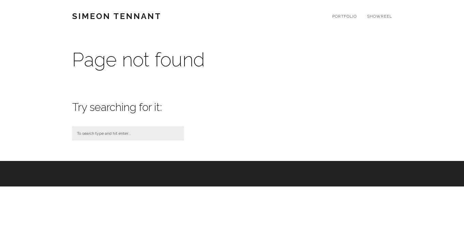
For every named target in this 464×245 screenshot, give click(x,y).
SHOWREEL (379, 16)
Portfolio (344, 16)
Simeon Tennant (116, 16)
